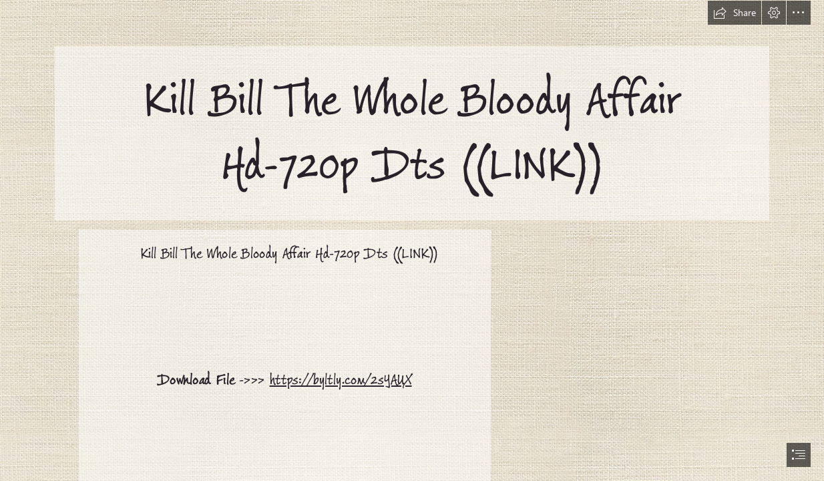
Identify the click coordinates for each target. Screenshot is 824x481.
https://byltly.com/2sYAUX (340, 380)
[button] (734, 13)
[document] (412, 240)
